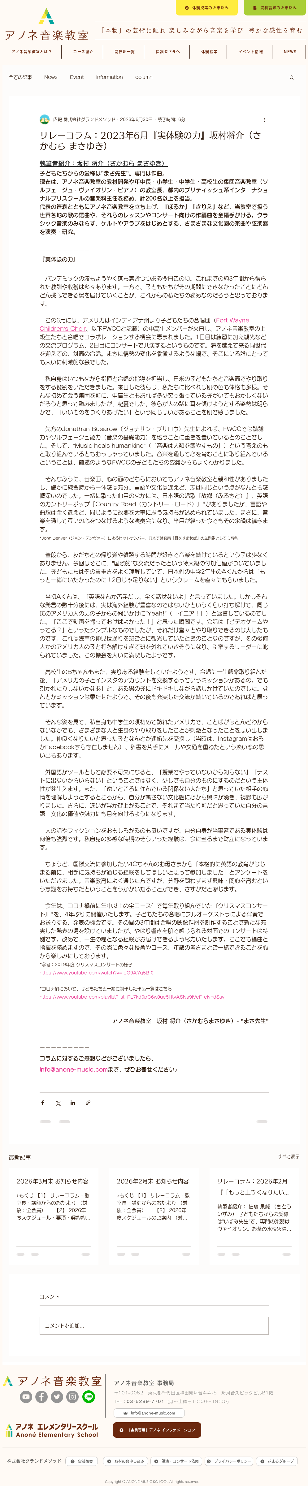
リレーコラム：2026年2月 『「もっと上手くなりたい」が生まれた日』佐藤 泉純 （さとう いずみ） (253, 1188)
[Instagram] (72, 1397)
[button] (292, 77)
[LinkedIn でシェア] (73, 1103)
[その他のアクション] (265, 119)
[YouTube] (26, 1397)
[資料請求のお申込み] (275, 7)
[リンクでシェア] (88, 1103)
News (51, 77)
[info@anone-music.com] (149, 1413)
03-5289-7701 (145, 1401)
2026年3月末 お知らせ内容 (52, 1181)
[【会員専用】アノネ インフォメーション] (157, 1430)
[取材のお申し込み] (125, 1461)
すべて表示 (289, 1156)
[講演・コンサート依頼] (176, 1461)
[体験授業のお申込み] (207, 7)
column (144, 77)
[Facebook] (41, 1397)
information (109, 77)
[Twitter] (57, 1397)
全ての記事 (20, 77)
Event (77, 77)
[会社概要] (81, 1461)
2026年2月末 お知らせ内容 (153, 1181)
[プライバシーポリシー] (229, 1461)
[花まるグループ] (277, 1461)
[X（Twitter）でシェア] (58, 1103)
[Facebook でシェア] (43, 1103)
